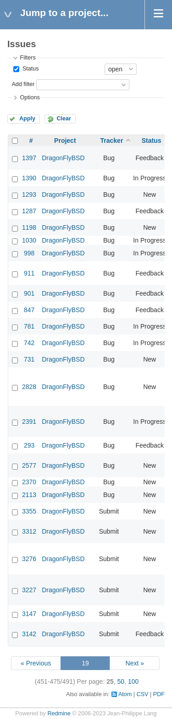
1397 (29, 158)
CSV (143, 694)
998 (29, 253)
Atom (125, 694)
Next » (135, 663)
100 (133, 681)
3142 (29, 634)
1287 (29, 211)
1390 (29, 178)
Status (30, 68)
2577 (29, 465)
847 (29, 310)
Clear (63, 118)
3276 (29, 558)
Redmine (58, 713)
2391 (29, 421)
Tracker (111, 140)
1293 (29, 194)
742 (29, 342)
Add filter (22, 84)
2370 (29, 482)
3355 (29, 511)
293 (29, 445)
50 (121, 681)
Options (29, 97)
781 (29, 326)
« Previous (36, 663)
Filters (27, 57)
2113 (29, 494)
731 (29, 359)
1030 (29, 240)
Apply (27, 118)
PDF (159, 694)
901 (29, 293)
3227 (29, 590)
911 (29, 273)
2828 (29, 386)
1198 (29, 227)
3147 (29, 613)
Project (65, 140)
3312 (29, 531)
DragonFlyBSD (63, 158)
